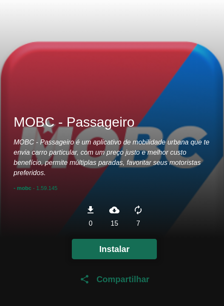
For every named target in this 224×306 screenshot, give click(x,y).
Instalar (114, 249)
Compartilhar (114, 279)
